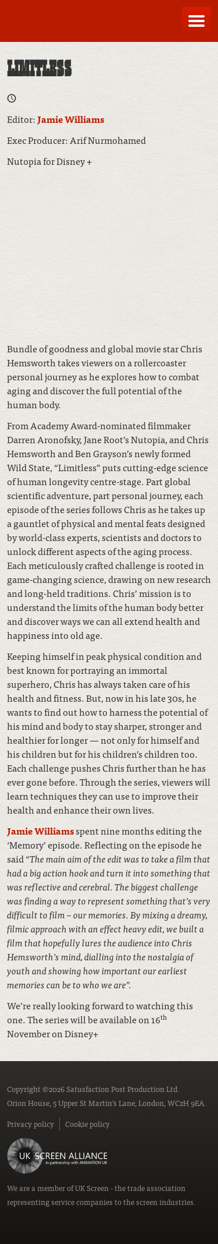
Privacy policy (30, 1124)
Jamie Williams (70, 118)
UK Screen (92, 1188)
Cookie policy (87, 1124)
